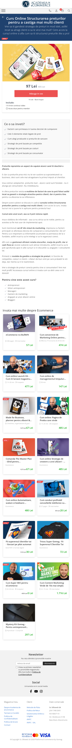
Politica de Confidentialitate (29, 673)
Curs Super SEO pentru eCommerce (17, 584)
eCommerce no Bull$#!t (17, 334)
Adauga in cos (36, 93)
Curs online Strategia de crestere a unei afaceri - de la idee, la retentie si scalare (53, 460)
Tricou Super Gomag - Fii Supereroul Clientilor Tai (51, 543)
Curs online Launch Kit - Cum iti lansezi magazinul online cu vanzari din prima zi (18, 377)
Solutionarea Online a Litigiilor (35, 714)
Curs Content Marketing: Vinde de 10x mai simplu (52, 584)
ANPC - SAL (31, 722)
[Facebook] (31, 691)
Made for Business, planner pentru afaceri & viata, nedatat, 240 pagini (18, 419)
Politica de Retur (33, 710)
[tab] (36, 161)
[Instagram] (41, 691)
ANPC (29, 719)
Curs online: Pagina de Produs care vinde (51, 419)
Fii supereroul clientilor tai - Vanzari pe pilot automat (18, 543)
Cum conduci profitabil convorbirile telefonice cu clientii (52, 501)
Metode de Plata (33, 707)
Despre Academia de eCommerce (12, 708)
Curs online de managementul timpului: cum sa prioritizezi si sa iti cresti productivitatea (52, 377)
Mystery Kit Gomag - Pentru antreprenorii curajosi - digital (16, 626)
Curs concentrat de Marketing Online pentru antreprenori (52, 336)
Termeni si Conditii (11, 713)
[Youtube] (36, 691)
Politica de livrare (11, 722)
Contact (7, 725)
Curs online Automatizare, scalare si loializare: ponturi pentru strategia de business (18, 501)
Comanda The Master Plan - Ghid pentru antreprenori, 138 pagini (19, 460)
